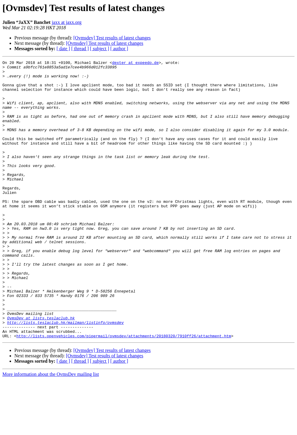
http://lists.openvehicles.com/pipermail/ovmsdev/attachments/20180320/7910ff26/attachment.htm (123, 391)
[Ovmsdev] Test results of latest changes (112, 37)
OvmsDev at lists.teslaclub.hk (41, 370)
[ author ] (119, 48)
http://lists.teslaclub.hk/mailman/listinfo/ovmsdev (65, 375)
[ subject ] (99, 48)
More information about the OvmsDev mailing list (50, 429)
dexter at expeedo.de (135, 63)
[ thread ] (80, 48)
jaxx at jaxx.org (67, 22)
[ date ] (63, 48)
